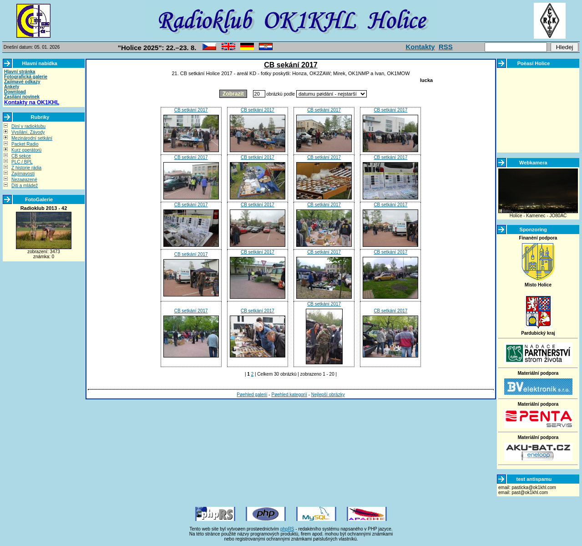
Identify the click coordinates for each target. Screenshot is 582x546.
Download (15, 91)
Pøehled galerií (252, 394)
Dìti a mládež (24, 185)
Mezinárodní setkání (31, 138)
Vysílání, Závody (28, 132)
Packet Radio (24, 144)
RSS (446, 47)
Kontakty (420, 47)
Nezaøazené (24, 179)
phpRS (287, 528)
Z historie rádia (26, 167)
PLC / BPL (22, 161)
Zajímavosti (23, 173)
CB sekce (21, 155)
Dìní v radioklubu (28, 126)
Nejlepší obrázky (328, 394)
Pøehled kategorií (289, 394)
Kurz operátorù (26, 150)
